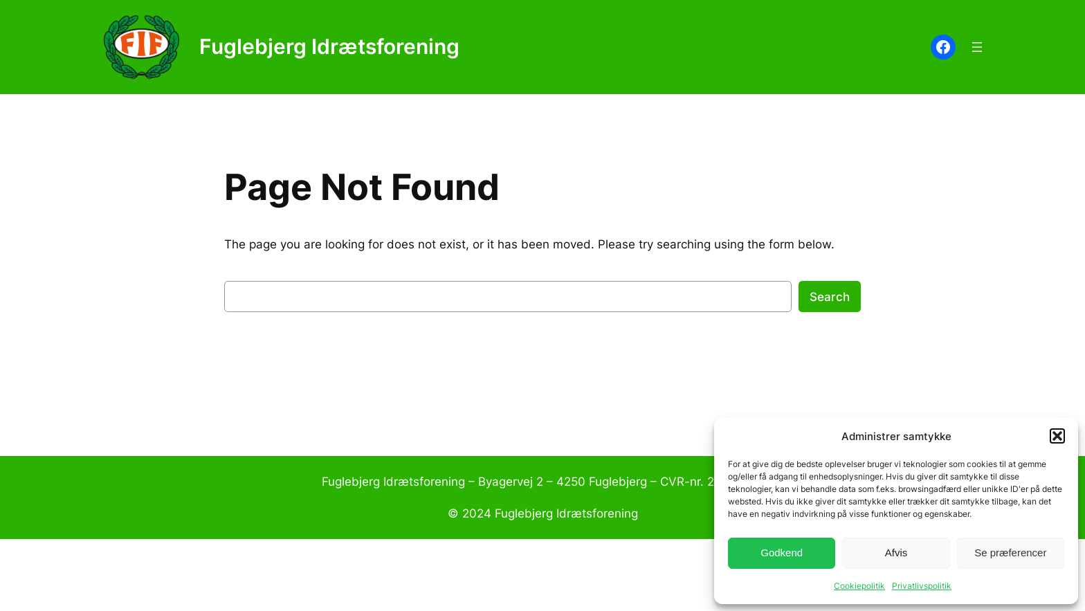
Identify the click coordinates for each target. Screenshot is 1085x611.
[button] (1057, 436)
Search (830, 297)
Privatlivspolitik (921, 586)
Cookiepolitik (859, 586)
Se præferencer (1010, 552)
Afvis (896, 552)
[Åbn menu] (977, 47)
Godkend (781, 552)
